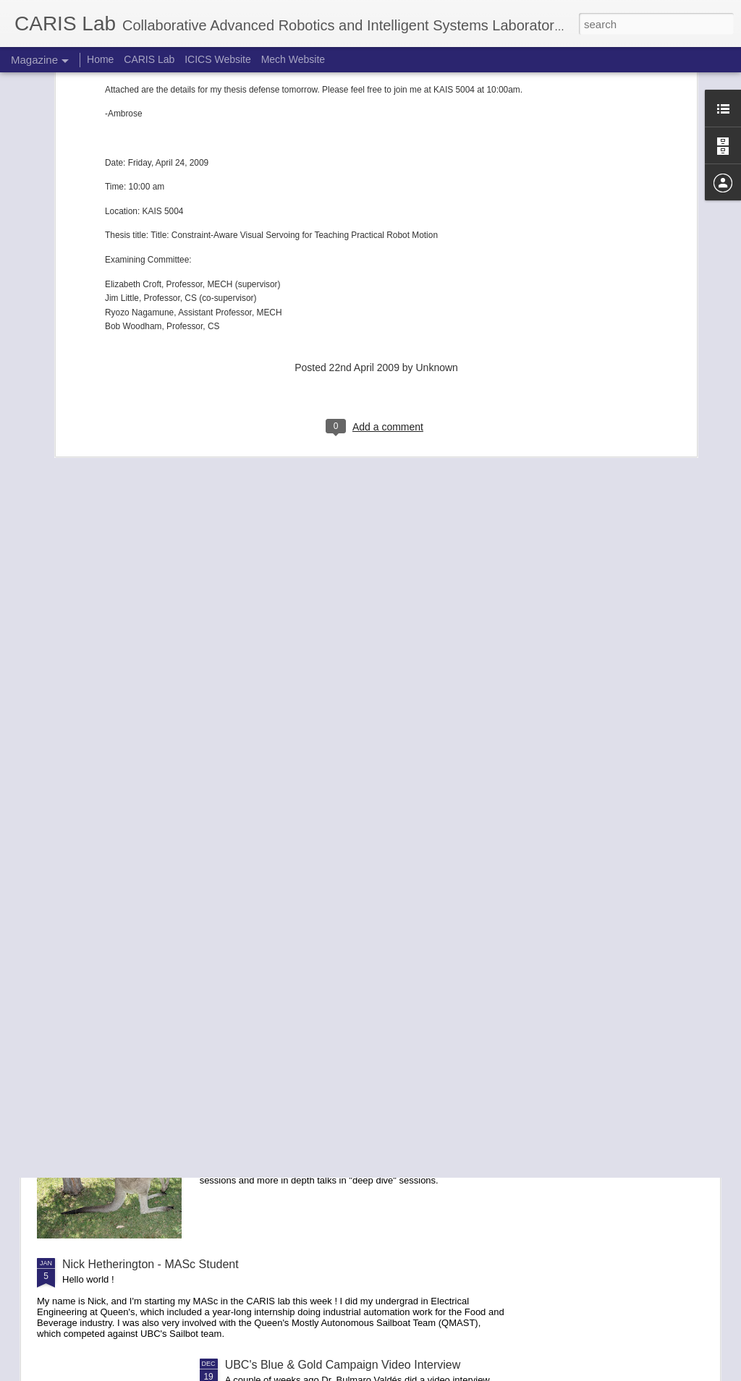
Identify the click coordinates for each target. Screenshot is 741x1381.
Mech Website (293, 59)
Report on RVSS (267, 1100)
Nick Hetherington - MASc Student (150, 1264)
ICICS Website (218, 59)
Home (100, 59)
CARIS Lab (149, 59)
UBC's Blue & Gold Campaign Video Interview (343, 1365)
